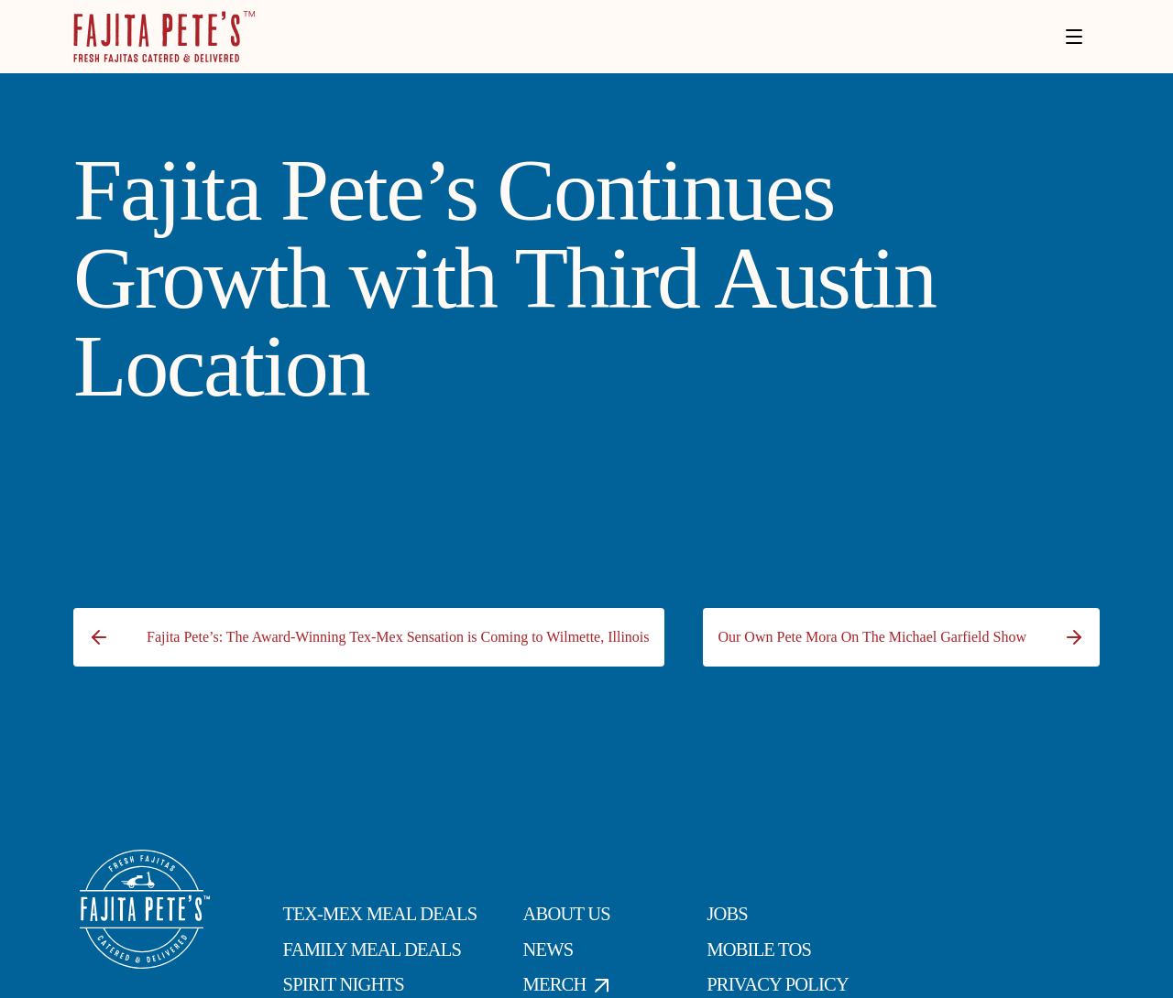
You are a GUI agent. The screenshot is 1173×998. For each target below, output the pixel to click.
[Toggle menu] (1074, 36)
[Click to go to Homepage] (164, 36)
